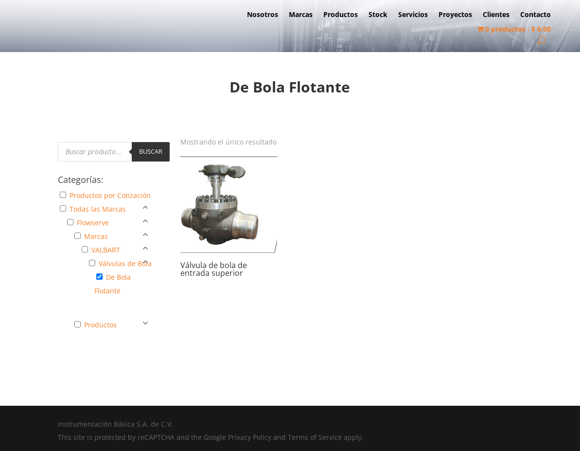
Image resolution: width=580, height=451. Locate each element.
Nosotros (262, 15)
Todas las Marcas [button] (98, 209)
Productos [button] (100, 324)
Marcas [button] (96, 236)
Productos (340, 15)
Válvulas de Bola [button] (125, 263)
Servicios (413, 15)
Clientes (496, 15)
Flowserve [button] (93, 222)
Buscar (150, 151)
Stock (378, 15)
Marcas (301, 15)
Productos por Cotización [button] (110, 195)
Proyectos (455, 15)
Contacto (535, 15)
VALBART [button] (105, 249)
